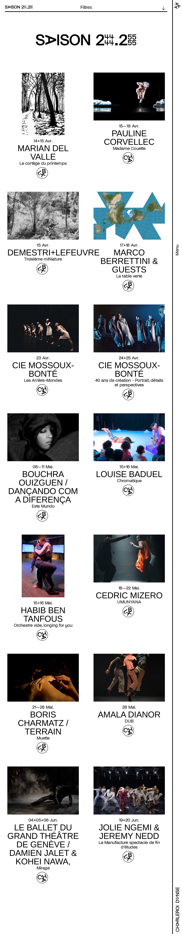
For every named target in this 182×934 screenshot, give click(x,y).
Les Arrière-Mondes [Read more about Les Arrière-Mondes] (43, 380)
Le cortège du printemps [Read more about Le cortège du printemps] (43, 163)
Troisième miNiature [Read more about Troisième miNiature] (43, 259)
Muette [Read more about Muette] (43, 738)
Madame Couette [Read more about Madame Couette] (129, 148)
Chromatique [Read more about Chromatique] (129, 480)
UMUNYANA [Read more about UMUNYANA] (129, 601)
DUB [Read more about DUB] (129, 721)
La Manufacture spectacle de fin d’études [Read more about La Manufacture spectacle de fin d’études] (129, 845)
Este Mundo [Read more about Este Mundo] (43, 506)
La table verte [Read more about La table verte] (129, 276)
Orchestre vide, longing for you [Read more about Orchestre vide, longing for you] (43, 625)
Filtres (86, 7)
